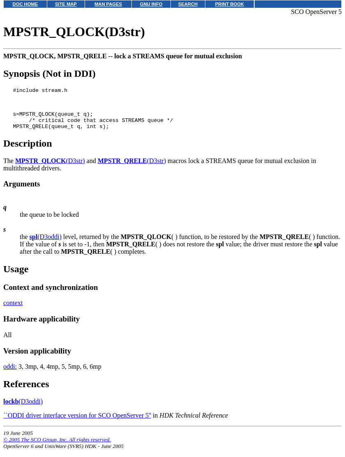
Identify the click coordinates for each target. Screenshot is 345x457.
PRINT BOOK (229, 4)
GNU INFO (151, 4)
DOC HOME (25, 4)
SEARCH (188, 4)
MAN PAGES (108, 4)
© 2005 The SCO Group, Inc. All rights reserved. (57, 447)
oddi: (10, 373)
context (13, 310)
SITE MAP (66, 4)
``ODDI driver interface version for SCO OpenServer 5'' (77, 422)
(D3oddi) (46, 244)
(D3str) (50, 168)
